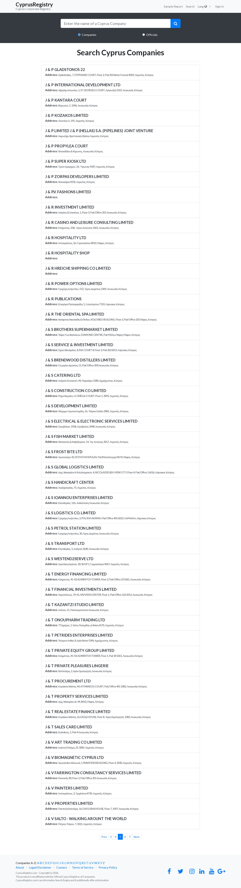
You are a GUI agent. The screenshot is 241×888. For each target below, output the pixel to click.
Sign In (219, 6)
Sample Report (173, 6)
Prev (104, 836)
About (20, 867)
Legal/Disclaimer (40, 867)
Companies (89, 34)
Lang (202, 6)
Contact (61, 867)
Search (190, 6)
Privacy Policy (108, 867)
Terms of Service (82, 867)
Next (137, 836)
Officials (152, 34)
